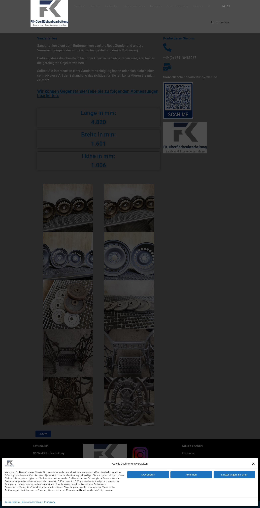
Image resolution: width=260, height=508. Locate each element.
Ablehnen (191, 474)
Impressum (49, 502)
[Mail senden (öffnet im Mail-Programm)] (228, 6)
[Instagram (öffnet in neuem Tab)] (223, 6)
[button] (253, 463)
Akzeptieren (148, 474)
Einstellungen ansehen (234, 474)
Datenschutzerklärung (32, 502)
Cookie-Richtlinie (12, 502)
